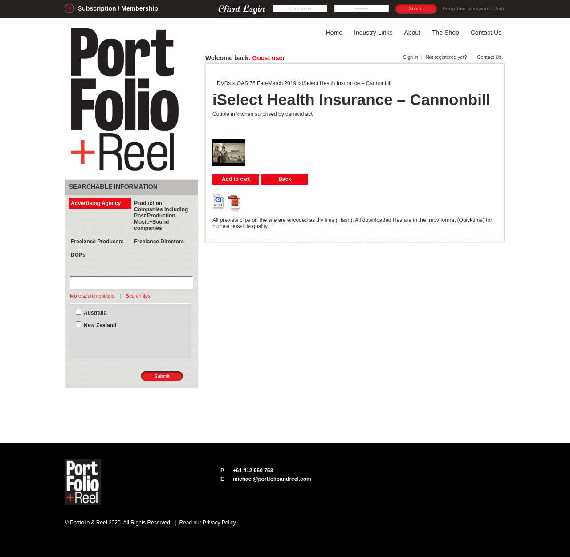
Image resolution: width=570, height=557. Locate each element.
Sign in (410, 57)
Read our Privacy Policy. (208, 523)
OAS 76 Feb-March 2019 (266, 83)
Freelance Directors (159, 241)
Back (284, 179)
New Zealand (100, 325)
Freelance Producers (97, 241)
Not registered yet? (446, 57)
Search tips (138, 296)
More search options (93, 296)
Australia (95, 313)
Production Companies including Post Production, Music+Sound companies (161, 215)
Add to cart (236, 179)
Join (499, 8)
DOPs (78, 255)
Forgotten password (466, 8)
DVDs (224, 83)
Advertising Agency (96, 203)
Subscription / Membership (118, 8)
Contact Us (488, 57)
